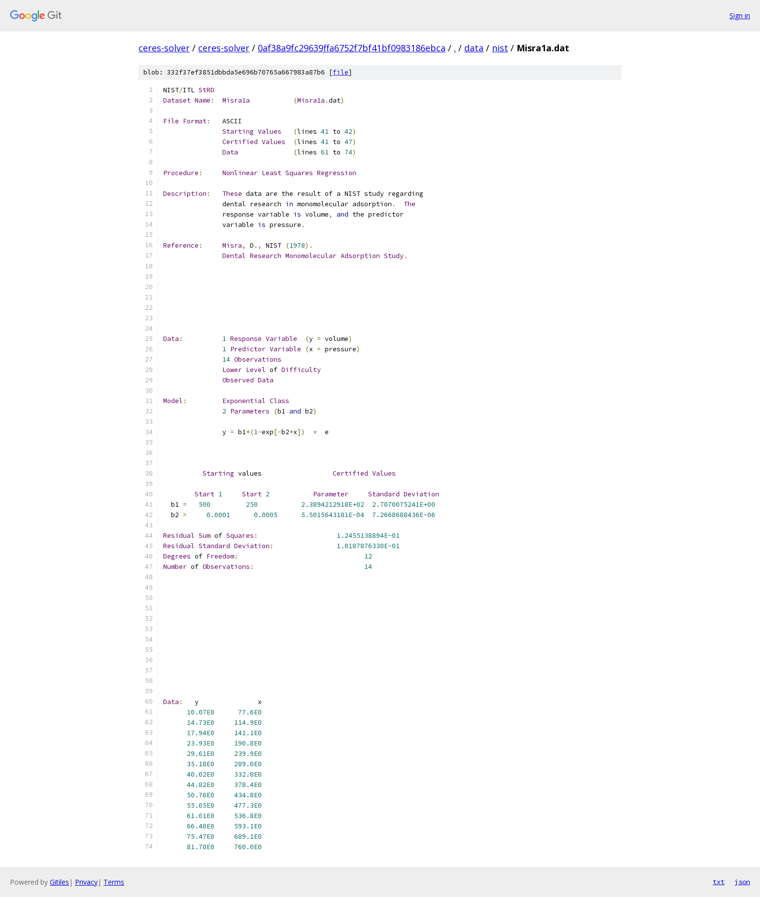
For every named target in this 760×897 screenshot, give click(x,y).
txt (719, 881)
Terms (114, 882)
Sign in (739, 15)
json (742, 881)
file (340, 72)
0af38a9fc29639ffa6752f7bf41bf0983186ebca (352, 48)
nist (500, 48)
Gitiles (59, 882)
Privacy (86, 882)
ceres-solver (164, 48)
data (474, 48)
